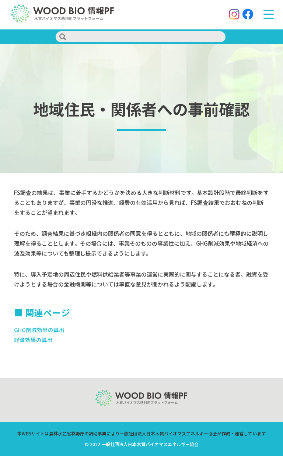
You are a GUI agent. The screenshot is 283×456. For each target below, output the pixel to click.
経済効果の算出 (33, 339)
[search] (141, 36)
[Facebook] (247, 15)
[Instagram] (233, 15)
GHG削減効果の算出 (39, 330)
